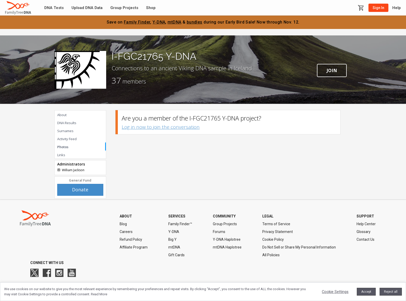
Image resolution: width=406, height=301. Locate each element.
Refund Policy (131, 239)
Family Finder (137, 22)
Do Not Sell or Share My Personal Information (299, 247)
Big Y (172, 239)
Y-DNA (159, 22)
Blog (123, 224)
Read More (99, 294)
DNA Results (66, 123)
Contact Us (365, 239)
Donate (80, 189)
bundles (194, 22)
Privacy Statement (277, 232)
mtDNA (174, 22)
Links (61, 155)
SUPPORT (365, 216)
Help (396, 8)
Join (332, 70)
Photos (62, 147)
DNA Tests (54, 8)
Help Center (366, 224)
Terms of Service (276, 224)
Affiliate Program (134, 247)
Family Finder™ (180, 224)
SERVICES (176, 216)
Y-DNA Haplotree (227, 239)
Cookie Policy (273, 239)
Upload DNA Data (87, 8)
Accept (366, 292)
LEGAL (267, 216)
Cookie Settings (335, 291)
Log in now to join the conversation (161, 127)
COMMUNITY (224, 216)
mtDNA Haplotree (227, 247)
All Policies (271, 255)
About (62, 114)
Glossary (364, 232)
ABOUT (126, 216)
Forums (219, 232)
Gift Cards (176, 255)
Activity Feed (67, 139)
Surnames (65, 131)
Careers (126, 232)
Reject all (390, 292)
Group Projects (124, 8)
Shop (151, 8)
